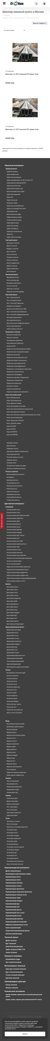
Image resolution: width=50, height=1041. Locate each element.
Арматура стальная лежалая (16, 969)
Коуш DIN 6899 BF (12, 434)
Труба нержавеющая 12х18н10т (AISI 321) (20, 180)
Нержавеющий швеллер (14, 919)
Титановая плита (12, 832)
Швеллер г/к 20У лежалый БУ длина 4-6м (21, 74)
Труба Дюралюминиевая (15, 658)
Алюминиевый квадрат (14, 532)
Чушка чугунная (11, 952)
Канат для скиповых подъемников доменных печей (23, 415)
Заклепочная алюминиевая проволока (19, 558)
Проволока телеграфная (14, 374)
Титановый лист (12, 855)
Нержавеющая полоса (14, 886)
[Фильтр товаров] (1, 520)
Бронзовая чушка (12, 607)
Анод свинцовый (12, 798)
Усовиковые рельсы (13, 500)
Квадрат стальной (12, 248)
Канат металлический (13, 395)
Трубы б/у (10, 234)
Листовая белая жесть (14, 320)
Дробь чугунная (11, 940)
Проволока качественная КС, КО (17, 357)
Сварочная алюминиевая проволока (18, 567)
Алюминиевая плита (13, 512)
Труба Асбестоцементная (15, 188)
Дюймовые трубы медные (15, 726)
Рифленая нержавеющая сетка (17, 925)
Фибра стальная (12, 266)
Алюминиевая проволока (15, 518)
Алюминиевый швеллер (15, 552)
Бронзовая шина (12, 610)
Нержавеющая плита (13, 880)
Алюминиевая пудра (13, 959)
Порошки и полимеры (13, 956)
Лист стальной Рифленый (15, 303)
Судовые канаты (12, 460)
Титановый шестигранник (15, 861)
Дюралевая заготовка (14, 630)
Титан (8, 818)
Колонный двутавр (13, 280)
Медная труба (11, 746)
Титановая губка (12, 830)
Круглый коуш (11, 445)
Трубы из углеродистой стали (16, 208)
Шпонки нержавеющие (14, 934)
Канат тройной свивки (14, 423)
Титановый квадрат (13, 850)
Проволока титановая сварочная (17, 827)
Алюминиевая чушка (13, 527)
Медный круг (11, 758)
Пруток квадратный (13, 263)
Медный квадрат (12, 755)
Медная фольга (12, 749)
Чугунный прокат (11, 937)
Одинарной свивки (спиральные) (17, 451)
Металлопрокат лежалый (15, 966)
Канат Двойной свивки (14, 403)
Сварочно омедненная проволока (17, 392)
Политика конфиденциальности (19, 1026)
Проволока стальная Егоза (15, 372)
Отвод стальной (11, 985)
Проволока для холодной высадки (18, 352)
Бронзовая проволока (14, 598)
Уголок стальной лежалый (15, 975)
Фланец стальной (12, 988)
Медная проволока (13, 744)
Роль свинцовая (12, 810)
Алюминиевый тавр (13, 547)
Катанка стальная (12, 337)
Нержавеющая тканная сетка (16, 895)
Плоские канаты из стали (15, 457)
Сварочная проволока (14, 389)
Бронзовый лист (12, 618)
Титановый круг (12, 852)
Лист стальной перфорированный (18, 314)
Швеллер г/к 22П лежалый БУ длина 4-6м (22, 129)
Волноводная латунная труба (16, 673)
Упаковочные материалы (15, 991)
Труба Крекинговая (13, 223)
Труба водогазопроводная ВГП (16, 183)
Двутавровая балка (13, 277)
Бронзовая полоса (12, 595)
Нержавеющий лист (13, 907)
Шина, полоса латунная (14, 712)
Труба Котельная (12, 200)
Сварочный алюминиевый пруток (18, 569)
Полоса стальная (12, 260)
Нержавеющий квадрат (14, 901)
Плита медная (11, 769)
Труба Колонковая (12, 226)
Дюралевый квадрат (13, 644)
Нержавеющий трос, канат (15, 913)
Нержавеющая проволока (15, 889)
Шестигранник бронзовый (15, 624)
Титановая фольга (12, 844)
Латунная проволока (13, 687)
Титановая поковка (13, 835)
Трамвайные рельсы (13, 494)
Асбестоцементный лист (15, 329)
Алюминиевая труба (13, 521)
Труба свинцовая (12, 815)
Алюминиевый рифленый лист (17, 544)
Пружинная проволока (14, 383)
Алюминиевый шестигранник (16, 555)
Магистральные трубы (14, 214)
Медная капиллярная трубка (16, 735)
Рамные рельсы (12, 488)
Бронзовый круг (12, 615)
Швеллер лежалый (12, 978)
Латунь (8, 670)
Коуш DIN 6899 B (12, 432)
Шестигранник (11, 271)
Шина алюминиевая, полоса (16, 581)
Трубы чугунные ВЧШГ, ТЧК (15, 949)
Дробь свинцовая (12, 801)
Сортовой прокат (12, 240)
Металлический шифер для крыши (18, 323)
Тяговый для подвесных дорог (16, 465)
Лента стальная (12, 254)
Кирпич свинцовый (13, 804)
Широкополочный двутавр (15, 291)
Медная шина (11, 752)
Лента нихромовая (13, 781)
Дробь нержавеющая (13, 871)
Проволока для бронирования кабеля (19, 349)
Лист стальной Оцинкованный (17, 311)
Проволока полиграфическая (16, 366)
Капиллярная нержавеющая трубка (18, 874)
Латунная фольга (12, 695)
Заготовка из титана (13, 821)
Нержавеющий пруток (13, 910)
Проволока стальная (13, 332)
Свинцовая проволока (14, 812)
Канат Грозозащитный (14, 400)
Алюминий (9, 507)
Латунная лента (12, 681)
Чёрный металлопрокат (14, 165)
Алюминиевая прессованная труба (18, 515)
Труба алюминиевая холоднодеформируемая (21, 578)
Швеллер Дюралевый (14, 664)
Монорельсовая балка (14, 283)
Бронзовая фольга (12, 604)
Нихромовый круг (12, 792)
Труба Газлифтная (12, 228)
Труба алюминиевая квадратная (17, 572)
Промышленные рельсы (15, 486)
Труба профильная (13, 174)
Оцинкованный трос (13, 454)
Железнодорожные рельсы (15, 474)
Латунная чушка (12, 698)
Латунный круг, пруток (14, 704)
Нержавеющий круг (13, 904)
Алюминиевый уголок (14, 549)
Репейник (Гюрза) (12, 386)
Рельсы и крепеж (12, 471)
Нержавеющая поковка (14, 883)
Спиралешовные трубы (14, 220)
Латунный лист (12, 707)
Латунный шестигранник (15, 710)
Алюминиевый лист (13, 538)
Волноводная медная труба (15, 724)
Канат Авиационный (13, 397)
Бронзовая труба (12, 601)
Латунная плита (12, 684)
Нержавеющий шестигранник (16, 922)
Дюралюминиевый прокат (15, 627)
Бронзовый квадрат (13, 612)
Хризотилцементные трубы (15, 191)
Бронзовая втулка (12, 587)
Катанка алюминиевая (14, 561)
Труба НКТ (10, 197)
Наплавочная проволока (14, 340)
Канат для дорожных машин (16, 412)
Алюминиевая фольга (14, 524)
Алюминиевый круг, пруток (15, 535)
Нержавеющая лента (13, 877)
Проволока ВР (11, 346)
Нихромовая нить (12, 784)
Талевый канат (11, 463)
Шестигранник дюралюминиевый (18, 667)
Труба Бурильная (12, 211)
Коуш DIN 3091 (11, 429)
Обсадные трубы (12, 203)
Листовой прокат (12, 295)
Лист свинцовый (12, 807)
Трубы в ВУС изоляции (14, 237)
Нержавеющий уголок (13, 916)
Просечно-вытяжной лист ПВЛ (16, 309)
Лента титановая (12, 824)
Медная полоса (12, 741)
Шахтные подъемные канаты (16, 468)
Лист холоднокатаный (14, 300)
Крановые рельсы (12, 480)
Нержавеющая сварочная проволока (19, 892)
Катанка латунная (12, 675)
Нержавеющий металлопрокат (17, 868)
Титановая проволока (14, 838)
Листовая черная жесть (14, 317)
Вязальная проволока (14, 335)
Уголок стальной (12, 286)
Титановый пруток (12, 858)
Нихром (8, 778)
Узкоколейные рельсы (14, 497)
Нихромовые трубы (13, 789)
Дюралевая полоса (13, 638)
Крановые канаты (12, 443)
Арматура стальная (13, 243)
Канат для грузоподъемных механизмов (20, 409)
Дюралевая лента (12, 632)
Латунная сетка (12, 690)
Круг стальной (11, 251)
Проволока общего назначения (17, 360)
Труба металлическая (14, 186)
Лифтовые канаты (12, 448)
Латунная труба (12, 693)
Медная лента (11, 738)
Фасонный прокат (12, 274)
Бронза (8, 584)
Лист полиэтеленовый (13, 962)
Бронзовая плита (12, 592)
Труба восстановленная (14, 231)
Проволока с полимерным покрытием (19, 369)
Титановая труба (12, 841)
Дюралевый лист (12, 650)
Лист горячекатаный (13, 297)
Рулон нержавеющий (13, 928)
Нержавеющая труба (13, 898)
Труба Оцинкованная (13, 194)
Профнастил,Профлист (14, 306)
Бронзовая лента (12, 589)
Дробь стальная (12, 246)
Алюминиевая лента (13, 509)
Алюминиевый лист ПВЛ (15, 541)
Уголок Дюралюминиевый (15, 661)
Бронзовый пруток (13, 621)
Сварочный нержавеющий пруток (18, 930)
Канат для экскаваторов (14, 417)
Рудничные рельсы (13, 491)
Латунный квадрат (13, 701)
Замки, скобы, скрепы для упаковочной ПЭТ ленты (24, 999)
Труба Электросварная (14, 177)
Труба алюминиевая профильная (17, 575)
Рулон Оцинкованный (14, 326)
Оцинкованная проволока (15, 343)
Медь (7, 721)
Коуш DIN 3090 (11, 426)
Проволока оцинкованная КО (16, 363)
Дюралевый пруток (13, 652)
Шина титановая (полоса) (15, 864)
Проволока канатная (13, 354)
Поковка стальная (12, 257)
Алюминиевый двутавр (14, 529)
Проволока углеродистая (15, 380)
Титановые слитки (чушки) (15, 847)
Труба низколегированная (15, 206)
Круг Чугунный (11, 943)
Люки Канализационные (14, 946)
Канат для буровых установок (16, 406)
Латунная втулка (12, 678)
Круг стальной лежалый (14, 972)
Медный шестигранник (14, 766)
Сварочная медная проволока (16, 772)
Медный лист (11, 761)
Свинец (8, 795)
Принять (25, 1034)
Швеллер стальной (13, 289)
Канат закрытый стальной (15, 420)
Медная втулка (11, 732)
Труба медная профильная (15, 775)
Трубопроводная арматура (15, 982)
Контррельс (10, 477)
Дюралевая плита (12, 635)
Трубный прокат (11, 169)
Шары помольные (12, 268)
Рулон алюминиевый (14, 564)
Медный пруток (12, 764)
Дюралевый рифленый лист (16, 655)
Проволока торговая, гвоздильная (17, 377)
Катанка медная (12, 729)
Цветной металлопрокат (14, 504)
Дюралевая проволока (14, 641)
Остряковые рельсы (13, 483)
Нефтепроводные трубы (14, 217)
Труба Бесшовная (12, 171)
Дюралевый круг (12, 647)
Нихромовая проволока (14, 787)
